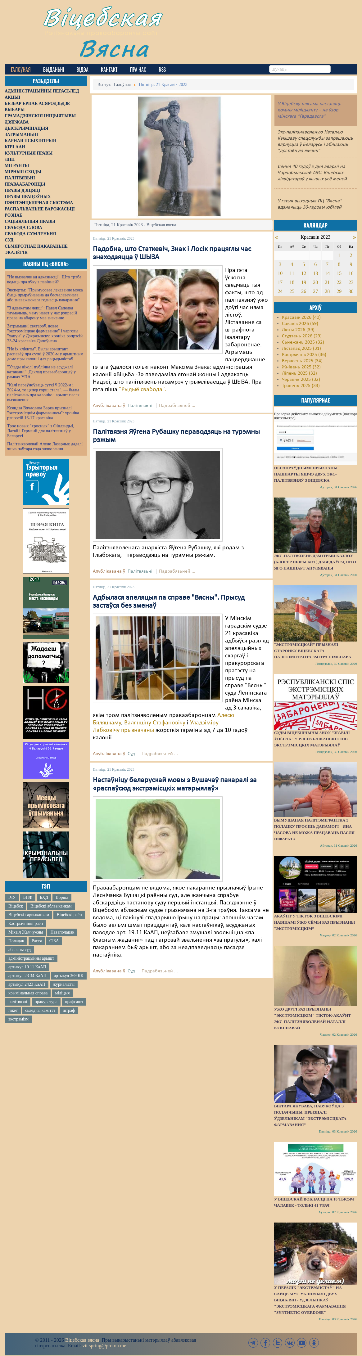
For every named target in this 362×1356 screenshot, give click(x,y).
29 (339, 291)
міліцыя (62, 993)
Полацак (16, 941)
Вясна (113, 48)
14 (327, 273)
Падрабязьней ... (177, 405)
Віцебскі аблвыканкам (50, 906)
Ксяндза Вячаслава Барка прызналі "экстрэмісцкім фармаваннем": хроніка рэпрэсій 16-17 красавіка (43, 413)
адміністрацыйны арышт (31, 958)
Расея (37, 941)
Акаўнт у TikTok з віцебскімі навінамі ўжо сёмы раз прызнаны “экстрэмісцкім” (314, 922)
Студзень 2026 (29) (302, 336)
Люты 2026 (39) (298, 329)
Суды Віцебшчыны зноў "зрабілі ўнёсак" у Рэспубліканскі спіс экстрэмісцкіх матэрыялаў (312, 738)
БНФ (27, 897)
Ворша (62, 897)
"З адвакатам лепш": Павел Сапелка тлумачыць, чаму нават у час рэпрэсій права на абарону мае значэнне (42, 313)
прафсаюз (74, 1001)
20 (315, 282)
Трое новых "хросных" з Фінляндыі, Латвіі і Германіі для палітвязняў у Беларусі (40, 431)
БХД (44, 897)
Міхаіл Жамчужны (25, 932)
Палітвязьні (140, 405)
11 (292, 273)
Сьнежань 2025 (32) (303, 342)
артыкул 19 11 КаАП (27, 967)
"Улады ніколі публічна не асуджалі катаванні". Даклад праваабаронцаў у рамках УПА (41, 372)
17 (280, 282)
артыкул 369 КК (69, 975)
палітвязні (17, 1001)
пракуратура (46, 1001)
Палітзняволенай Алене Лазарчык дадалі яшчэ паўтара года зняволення (45, 446)
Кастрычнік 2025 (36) (304, 354)
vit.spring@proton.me (104, 1345)
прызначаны (137, 730)
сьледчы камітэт (40, 1010)
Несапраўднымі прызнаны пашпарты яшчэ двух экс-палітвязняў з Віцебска (305, 474)
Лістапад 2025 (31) (301, 348)
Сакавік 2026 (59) (300, 323)
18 (291, 282)
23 (350, 282)
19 (303, 282)
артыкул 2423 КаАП (26, 984)
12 (303, 273)
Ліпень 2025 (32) (299, 373)
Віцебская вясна (82, 1340)
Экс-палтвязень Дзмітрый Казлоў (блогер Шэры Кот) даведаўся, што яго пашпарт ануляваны (315, 561)
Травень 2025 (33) (301, 385)
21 (327, 282)
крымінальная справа (28, 993)
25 (291, 291)
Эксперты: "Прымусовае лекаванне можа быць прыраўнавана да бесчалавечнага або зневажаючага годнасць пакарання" (45, 295)
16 (350, 273)
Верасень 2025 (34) (302, 360)
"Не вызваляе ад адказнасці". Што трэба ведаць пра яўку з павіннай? (44, 279)
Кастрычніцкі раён (25, 923)
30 (350, 291)
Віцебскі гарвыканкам (28, 914)
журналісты (64, 984)
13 (315, 273)
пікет (13, 1010)
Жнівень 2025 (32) (301, 367)
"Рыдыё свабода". (142, 389)
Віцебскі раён (69, 914)
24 (280, 291)
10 (280, 273)
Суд (131, 753)
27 (315, 291)
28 (327, 291)
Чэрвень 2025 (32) (301, 379)
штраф (69, 1010)
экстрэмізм (18, 1019)
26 (303, 291)
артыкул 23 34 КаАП (27, 975)
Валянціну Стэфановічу (154, 723)
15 (339, 273)
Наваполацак (62, 932)
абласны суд (19, 949)
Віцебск (15, 906)
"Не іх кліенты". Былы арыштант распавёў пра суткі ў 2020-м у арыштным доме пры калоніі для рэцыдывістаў (45, 354)
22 (339, 282)
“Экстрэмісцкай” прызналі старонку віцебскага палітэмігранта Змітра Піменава (312, 650)
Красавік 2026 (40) (301, 317)
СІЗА (54, 941)
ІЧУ (12, 897)
